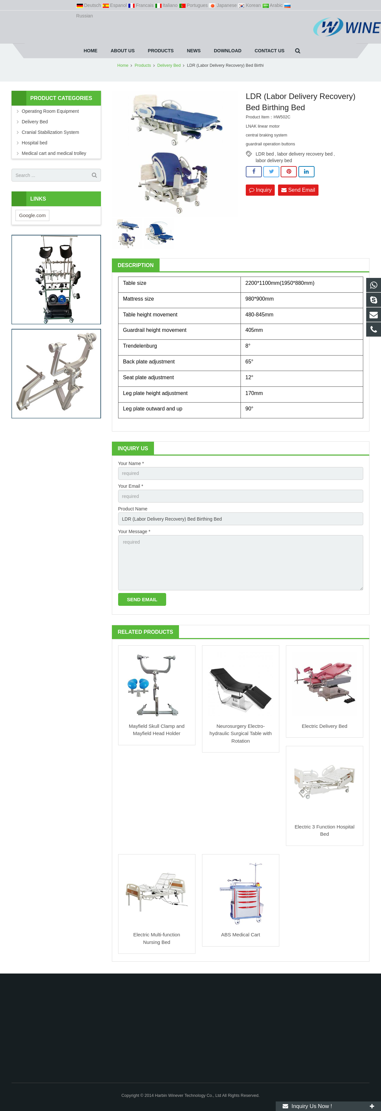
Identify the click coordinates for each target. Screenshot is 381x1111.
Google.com (32, 215)
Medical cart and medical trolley (54, 153)
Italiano (167, 5)
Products (143, 65)
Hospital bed (34, 142)
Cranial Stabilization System (50, 132)
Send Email (298, 190)
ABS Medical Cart (240, 934)
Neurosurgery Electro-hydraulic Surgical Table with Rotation (241, 733)
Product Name (132, 508)
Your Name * (131, 463)
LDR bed (265, 154)
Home (123, 65)
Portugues (194, 5)
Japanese (223, 5)
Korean (250, 5)
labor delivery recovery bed (305, 154)
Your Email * (130, 486)
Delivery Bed (169, 65)
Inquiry (260, 190)
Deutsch (89, 5)
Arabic (273, 5)
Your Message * (134, 531)
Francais (141, 5)
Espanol (115, 5)
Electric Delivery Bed (324, 726)
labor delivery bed (274, 160)
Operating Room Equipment (50, 111)
